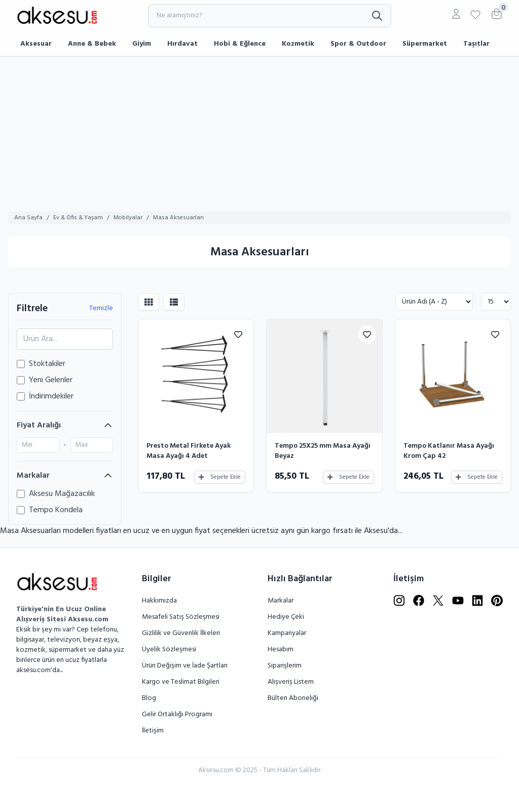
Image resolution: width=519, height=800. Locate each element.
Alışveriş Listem (291, 682)
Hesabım (280, 649)
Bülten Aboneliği (293, 698)
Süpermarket (424, 44)
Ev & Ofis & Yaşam (78, 218)
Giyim (141, 44)
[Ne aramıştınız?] (269, 15)
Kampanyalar (287, 633)
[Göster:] (496, 302)
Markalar (280, 601)
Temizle (101, 309)
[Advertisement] (259, 132)
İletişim (153, 731)
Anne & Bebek (92, 44)
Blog (149, 698)
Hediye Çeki (286, 617)
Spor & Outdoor (358, 44)
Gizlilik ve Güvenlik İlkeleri (181, 633)
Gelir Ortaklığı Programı (177, 714)
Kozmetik (298, 44)
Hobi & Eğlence (240, 44)
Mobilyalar (128, 218)
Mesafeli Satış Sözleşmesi (180, 617)
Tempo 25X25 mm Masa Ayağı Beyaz (322, 451)
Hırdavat (182, 44)
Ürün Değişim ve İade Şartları (185, 666)
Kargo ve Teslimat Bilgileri (180, 682)
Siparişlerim (285, 666)
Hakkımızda (159, 601)
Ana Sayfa (28, 218)
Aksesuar (36, 44)
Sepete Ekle (220, 477)
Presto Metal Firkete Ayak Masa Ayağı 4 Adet (188, 451)
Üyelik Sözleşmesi (169, 649)
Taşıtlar (476, 44)
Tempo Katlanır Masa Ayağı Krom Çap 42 (448, 451)
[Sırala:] (434, 302)
